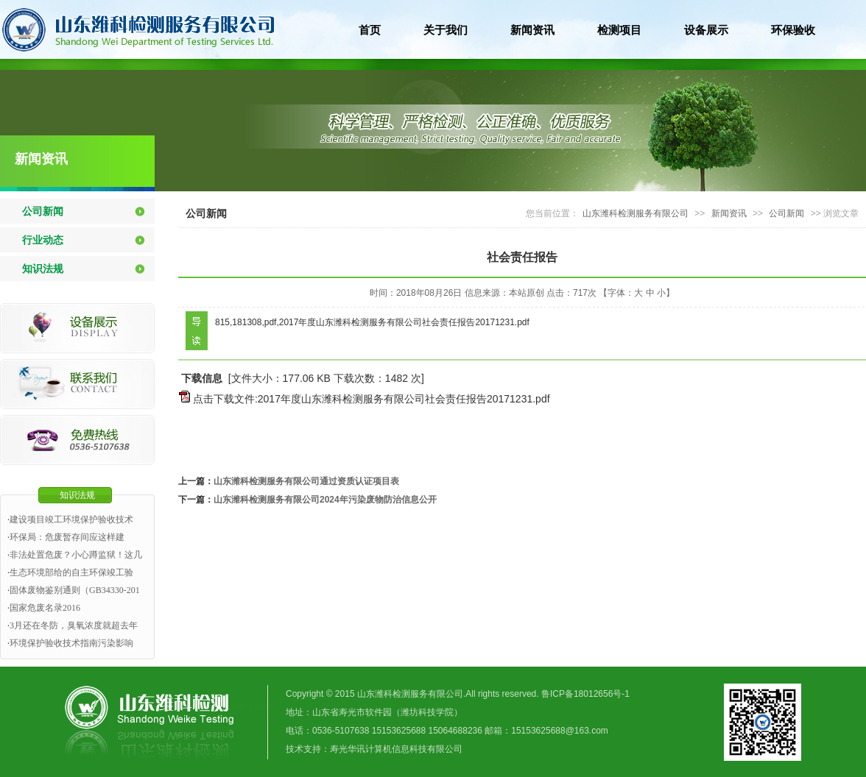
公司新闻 (42, 211)
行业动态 (42, 240)
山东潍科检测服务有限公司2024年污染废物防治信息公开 (325, 499)
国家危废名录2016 (45, 608)
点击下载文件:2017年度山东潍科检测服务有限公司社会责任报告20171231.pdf (371, 399)
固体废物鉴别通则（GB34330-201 (75, 590)
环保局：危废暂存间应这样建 (67, 537)
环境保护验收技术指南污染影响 (71, 643)
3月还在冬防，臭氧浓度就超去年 (74, 625)
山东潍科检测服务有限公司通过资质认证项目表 (306, 481)
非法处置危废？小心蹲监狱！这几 (76, 555)
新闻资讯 (41, 159)
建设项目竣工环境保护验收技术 (71, 519)
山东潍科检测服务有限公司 (635, 213)
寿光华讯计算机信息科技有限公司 (396, 749)
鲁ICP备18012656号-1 (585, 694)
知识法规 (42, 268)
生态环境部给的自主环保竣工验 (71, 572)
